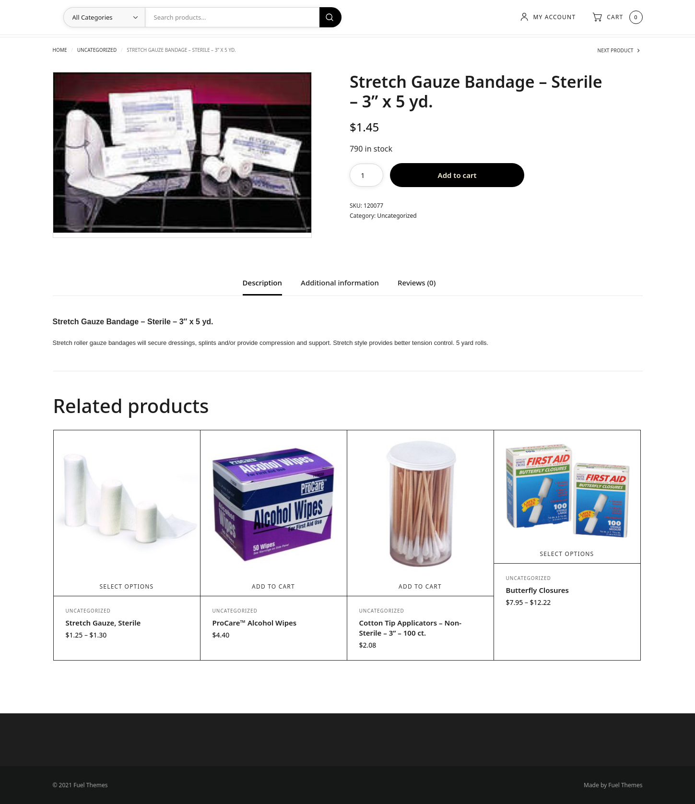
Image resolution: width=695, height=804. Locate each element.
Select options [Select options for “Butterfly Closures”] (567, 554)
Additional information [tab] (340, 283)
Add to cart (457, 175)
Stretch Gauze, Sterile (103, 622)
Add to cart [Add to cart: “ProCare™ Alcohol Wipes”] (273, 586)
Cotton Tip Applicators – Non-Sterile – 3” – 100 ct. (410, 628)
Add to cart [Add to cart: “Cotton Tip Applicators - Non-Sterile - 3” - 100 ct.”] (420, 586)
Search (330, 17)
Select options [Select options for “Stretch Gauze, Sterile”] (127, 586)
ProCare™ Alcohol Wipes (254, 622)
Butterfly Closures (537, 590)
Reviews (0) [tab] (417, 283)
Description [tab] (262, 283)
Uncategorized (97, 50)
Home (60, 50)
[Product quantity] (366, 175)
